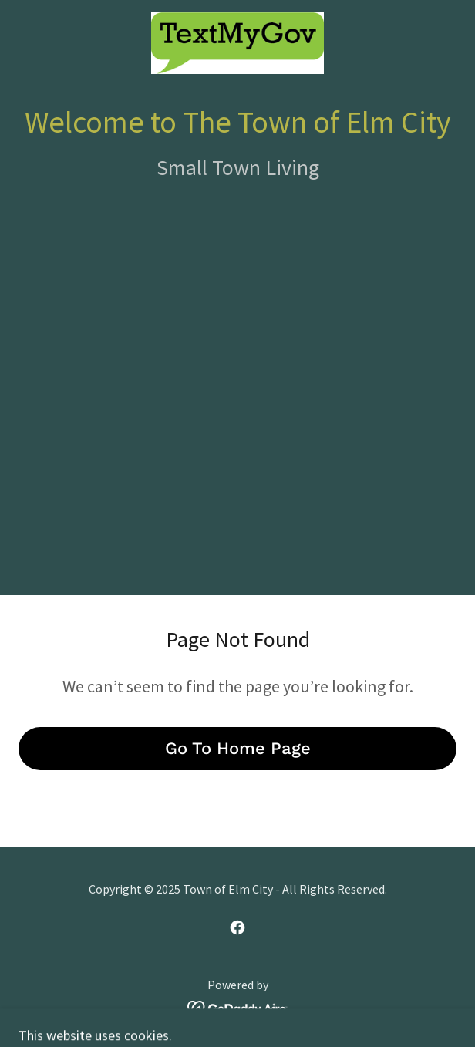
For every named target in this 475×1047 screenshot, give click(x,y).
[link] (237, 43)
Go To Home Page (238, 748)
